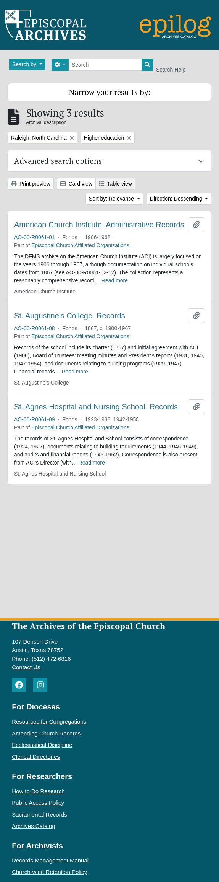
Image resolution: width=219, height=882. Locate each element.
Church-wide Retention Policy (49, 872)
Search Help (170, 70)
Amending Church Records (46, 733)
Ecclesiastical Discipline (42, 745)
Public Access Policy (38, 802)
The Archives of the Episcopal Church (88, 625)
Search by (25, 64)
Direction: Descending (177, 199)
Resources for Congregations (49, 721)
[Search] (105, 65)
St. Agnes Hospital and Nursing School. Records (96, 407)
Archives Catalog (33, 826)
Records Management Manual (50, 860)
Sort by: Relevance (112, 199)
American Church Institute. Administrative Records (99, 224)
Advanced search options (58, 161)
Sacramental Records (39, 814)
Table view (115, 184)
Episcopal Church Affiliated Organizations (80, 245)
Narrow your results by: (109, 92)
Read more (114, 280)
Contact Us (26, 667)
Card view (76, 184)
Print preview (30, 184)
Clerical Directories (36, 756)
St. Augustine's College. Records (69, 315)
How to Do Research (38, 791)
